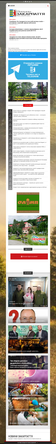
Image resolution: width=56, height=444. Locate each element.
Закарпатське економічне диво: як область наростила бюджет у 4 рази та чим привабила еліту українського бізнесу (29, 143)
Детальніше (43, 305)
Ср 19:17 (10, 138)
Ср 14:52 (10, 179)
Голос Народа (12, 317)
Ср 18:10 (10, 147)
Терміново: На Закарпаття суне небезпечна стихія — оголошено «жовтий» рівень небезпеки (26, 22)
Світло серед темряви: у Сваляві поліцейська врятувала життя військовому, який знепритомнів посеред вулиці (29, 151)
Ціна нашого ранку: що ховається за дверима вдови (21, 303)
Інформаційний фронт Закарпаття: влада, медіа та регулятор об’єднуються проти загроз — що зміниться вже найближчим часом (28, 174)
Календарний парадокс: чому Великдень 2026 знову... (27, 409)
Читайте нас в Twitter (29, 55)
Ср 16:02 (10, 164)
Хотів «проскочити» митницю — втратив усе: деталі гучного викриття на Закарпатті (28, 183)
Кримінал (11, 347)
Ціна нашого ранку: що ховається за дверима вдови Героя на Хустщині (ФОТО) (28, 124)
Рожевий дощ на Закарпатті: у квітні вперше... (25, 381)
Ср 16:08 (10, 160)
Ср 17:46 (10, 151)
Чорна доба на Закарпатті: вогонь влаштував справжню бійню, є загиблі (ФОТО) (29, 147)
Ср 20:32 (10, 128)
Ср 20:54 (10, 120)
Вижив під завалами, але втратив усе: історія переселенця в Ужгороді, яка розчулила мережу (28, 156)
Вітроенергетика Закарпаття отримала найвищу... (26, 337)
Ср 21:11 (10, 115)
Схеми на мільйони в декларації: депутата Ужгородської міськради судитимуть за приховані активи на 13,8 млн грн (30, 160)
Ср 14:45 (10, 188)
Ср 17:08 (10, 156)
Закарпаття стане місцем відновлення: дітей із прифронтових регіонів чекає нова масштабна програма (28, 37)
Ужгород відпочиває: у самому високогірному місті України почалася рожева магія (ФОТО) (26, 29)
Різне (11, 419)
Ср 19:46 (10, 133)
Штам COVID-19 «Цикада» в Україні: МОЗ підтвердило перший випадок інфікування (29, 111)
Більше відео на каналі (29, 256)
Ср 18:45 (10, 143)
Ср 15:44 (10, 169)
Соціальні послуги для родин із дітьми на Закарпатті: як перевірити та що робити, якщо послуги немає (27, 179)
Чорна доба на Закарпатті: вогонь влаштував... (25, 367)
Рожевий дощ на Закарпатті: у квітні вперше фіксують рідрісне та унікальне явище (29, 138)
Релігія (11, 405)
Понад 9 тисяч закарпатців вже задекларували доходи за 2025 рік (29, 187)
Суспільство (12, 301)
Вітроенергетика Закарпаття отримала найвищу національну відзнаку (28, 120)
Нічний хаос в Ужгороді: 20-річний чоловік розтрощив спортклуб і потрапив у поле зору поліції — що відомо (29, 164)
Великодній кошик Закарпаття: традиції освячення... (27, 395)
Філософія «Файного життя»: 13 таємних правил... (26, 423)
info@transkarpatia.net (36, 438)
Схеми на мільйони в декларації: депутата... (24, 351)
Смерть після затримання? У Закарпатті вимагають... (28, 321)
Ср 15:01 (10, 174)
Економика (12, 333)
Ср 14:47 (10, 183)
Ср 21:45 (10, 111)
